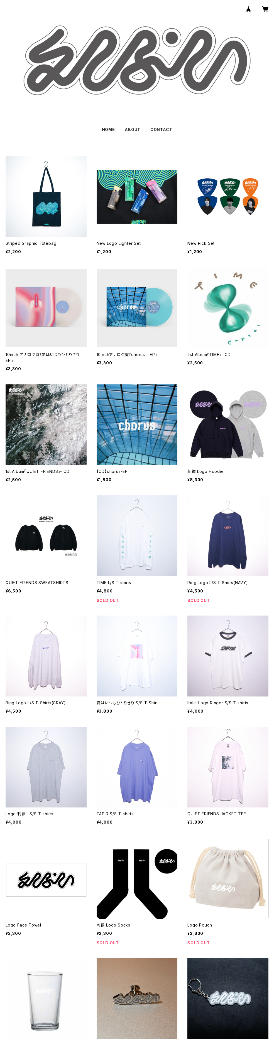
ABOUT (132, 129)
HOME (108, 129)
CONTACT (161, 129)
